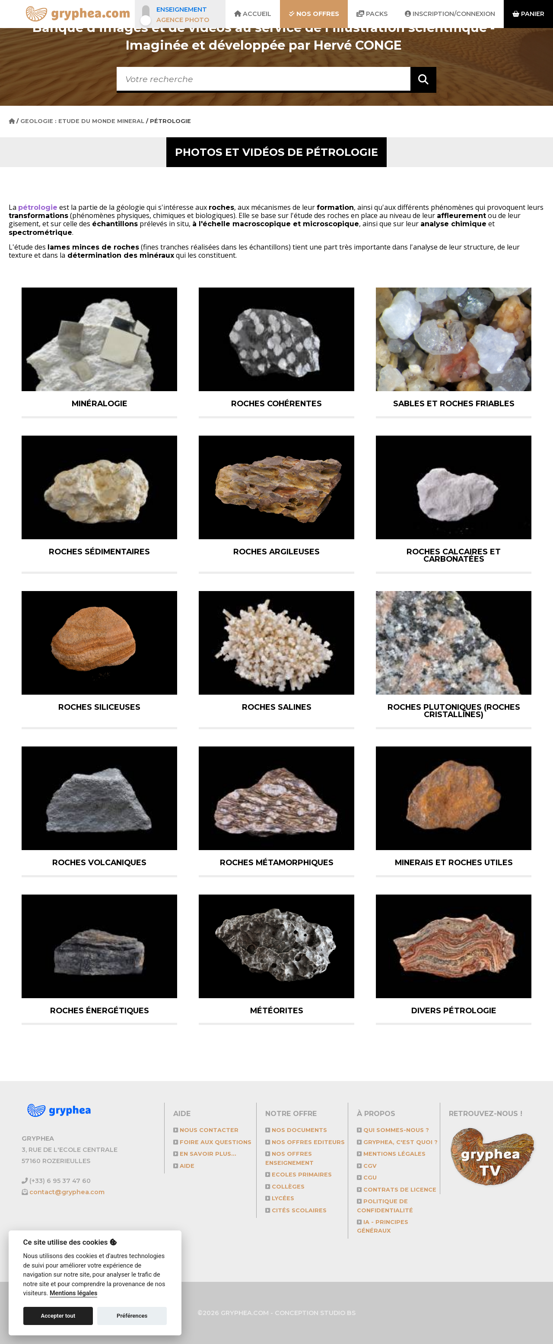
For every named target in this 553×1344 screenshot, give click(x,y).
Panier (528, 14)
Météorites (276, 1010)
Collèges (285, 1186)
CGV (367, 1166)
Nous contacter (205, 1130)
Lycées (279, 1198)
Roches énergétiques (99, 1010)
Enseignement (181, 9)
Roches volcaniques (99, 862)
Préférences (132, 1315)
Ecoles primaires (298, 1174)
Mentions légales (391, 1154)
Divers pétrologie (453, 1010)
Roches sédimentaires (99, 551)
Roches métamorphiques (277, 862)
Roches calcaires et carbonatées (454, 555)
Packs (372, 14)
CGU (367, 1177)
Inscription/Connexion (450, 14)
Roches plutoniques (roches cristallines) (454, 710)
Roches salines (276, 707)
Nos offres (314, 14)
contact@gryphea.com (67, 1192)
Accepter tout (58, 1315)
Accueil (252, 14)
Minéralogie (99, 403)
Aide (183, 1166)
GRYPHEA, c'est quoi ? (397, 1142)
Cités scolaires (296, 1210)
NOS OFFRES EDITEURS (305, 1142)
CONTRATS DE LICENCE (396, 1189)
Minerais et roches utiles (454, 862)
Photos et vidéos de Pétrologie (276, 152)
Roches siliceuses (99, 707)
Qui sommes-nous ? (393, 1130)
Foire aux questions (212, 1142)
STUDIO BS (338, 1313)
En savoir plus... (204, 1154)
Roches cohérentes (276, 403)
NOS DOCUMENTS (296, 1130)
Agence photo (182, 20)
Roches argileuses (276, 551)
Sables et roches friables (454, 403)
